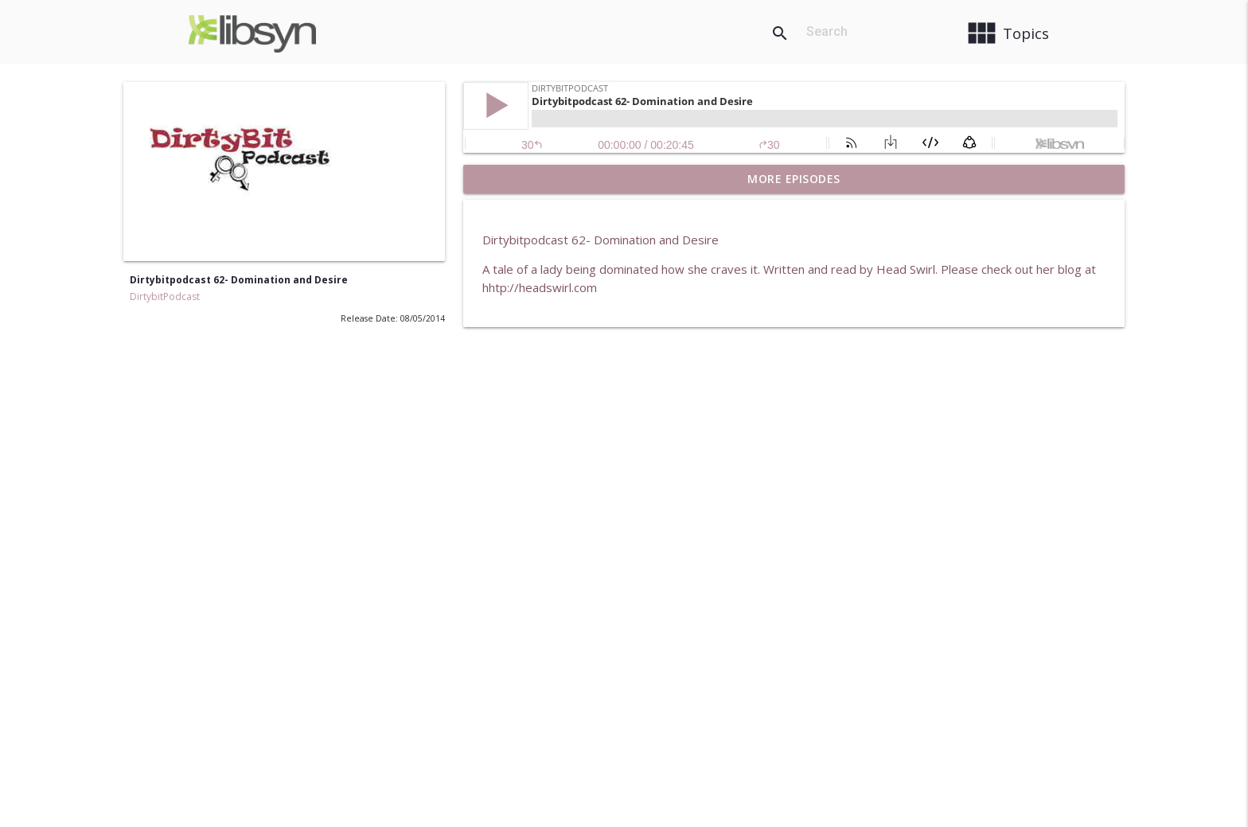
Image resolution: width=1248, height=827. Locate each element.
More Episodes (793, 178)
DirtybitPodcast (165, 296)
